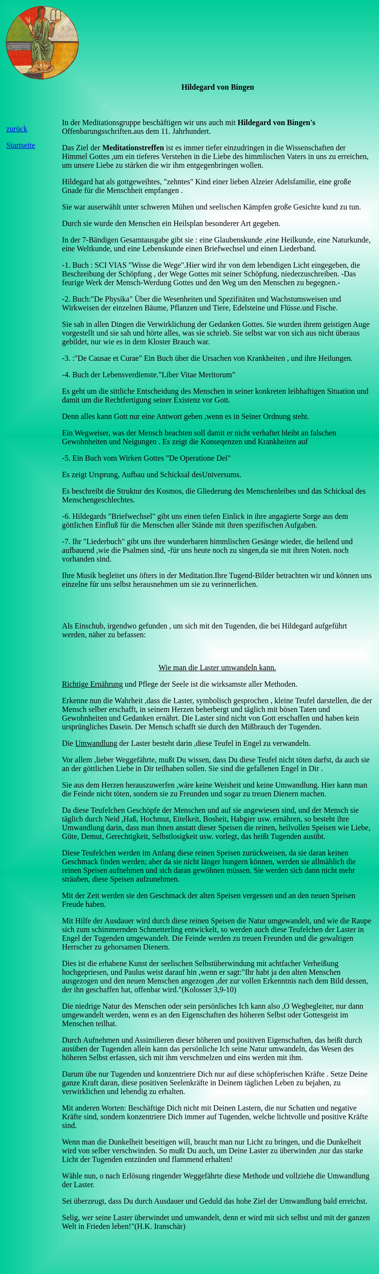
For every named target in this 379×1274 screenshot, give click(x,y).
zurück (17, 129)
